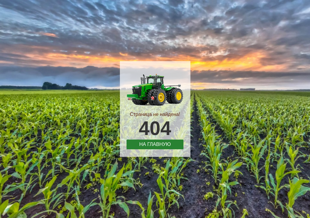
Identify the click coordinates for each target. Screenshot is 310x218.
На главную (155, 144)
